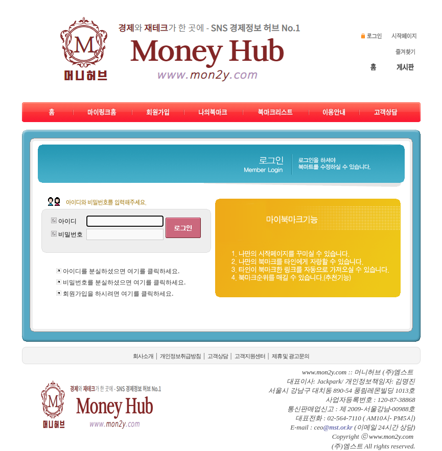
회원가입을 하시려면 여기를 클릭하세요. (118, 293)
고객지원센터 (250, 356)
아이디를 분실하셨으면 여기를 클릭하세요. (121, 271)
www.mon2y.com (391, 436)
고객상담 (217, 356)
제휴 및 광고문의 (291, 356)
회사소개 (143, 356)
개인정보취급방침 (180, 356)
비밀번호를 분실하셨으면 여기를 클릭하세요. (124, 282)
